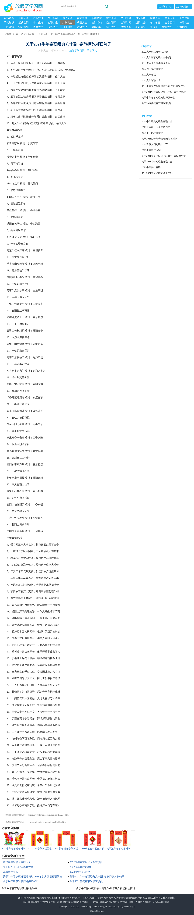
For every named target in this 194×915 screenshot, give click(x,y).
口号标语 (140, 18)
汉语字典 (53, 26)
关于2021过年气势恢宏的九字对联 (159, 138)
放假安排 (38, 18)
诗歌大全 (167, 26)
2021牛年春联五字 (151, 150)
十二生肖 (38, 22)
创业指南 (67, 26)
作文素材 (82, 18)
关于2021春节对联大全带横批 (157, 173)
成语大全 (82, 22)
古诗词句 (97, 22)
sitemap (101, 911)
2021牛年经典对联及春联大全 (157, 121)
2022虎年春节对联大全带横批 (86, 862)
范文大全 (111, 18)
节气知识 (9, 22)
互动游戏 (126, 26)
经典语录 (111, 22)
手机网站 (166, 6)
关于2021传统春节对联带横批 (86, 881)
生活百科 (182, 26)
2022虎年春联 (10, 871)
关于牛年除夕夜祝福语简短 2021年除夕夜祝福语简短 (32, 876)
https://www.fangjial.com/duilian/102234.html (48, 815)
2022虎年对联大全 (80, 871)
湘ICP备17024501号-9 (126, 907)
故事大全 (38, 26)
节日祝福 (53, 18)
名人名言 (155, 22)
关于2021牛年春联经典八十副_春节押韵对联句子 (97, 876)
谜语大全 (82, 26)
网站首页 (9, 18)
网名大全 (155, 18)
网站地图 (184, 6)
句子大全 (67, 18)
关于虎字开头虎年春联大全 (18, 867)
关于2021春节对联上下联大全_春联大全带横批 (164, 156)
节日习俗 (126, 18)
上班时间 (126, 22)
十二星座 (184, 18)
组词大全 (140, 22)
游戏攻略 (97, 26)
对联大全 (67, 22)
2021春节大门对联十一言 (155, 144)
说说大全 (23, 18)
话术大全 (111, 26)
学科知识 (9, 26)
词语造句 (23, 26)
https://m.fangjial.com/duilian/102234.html (47, 822)
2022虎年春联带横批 (81, 867)
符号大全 (184, 22)
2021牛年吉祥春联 (151, 167)
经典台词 (23, 22)
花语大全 (140, 26)
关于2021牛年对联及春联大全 (157, 161)
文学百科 (170, 22)
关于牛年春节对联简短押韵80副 (20, 881)
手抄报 (154, 26)
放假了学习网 (28, 34)
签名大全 (170, 18)
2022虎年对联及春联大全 (17, 862)
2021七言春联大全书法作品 (156, 127)
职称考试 (97, 18)
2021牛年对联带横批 (152, 133)
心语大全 (53, 22)
